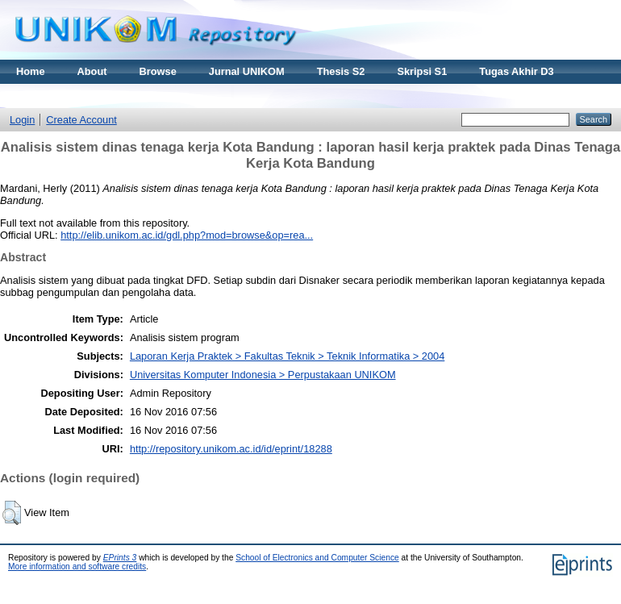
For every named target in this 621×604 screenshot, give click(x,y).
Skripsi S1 (422, 71)
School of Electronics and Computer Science (317, 557)
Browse (158, 71)
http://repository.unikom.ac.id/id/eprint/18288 (231, 449)
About (92, 71)
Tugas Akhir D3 (516, 71)
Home (30, 71)
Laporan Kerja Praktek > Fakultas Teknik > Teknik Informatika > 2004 (287, 356)
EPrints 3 (120, 557)
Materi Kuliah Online (66, 96)
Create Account (81, 120)
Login (22, 120)
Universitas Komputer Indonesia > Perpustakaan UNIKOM (263, 375)
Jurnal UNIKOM (247, 71)
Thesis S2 (341, 71)
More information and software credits (77, 566)
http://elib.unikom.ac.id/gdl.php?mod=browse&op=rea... (186, 235)
